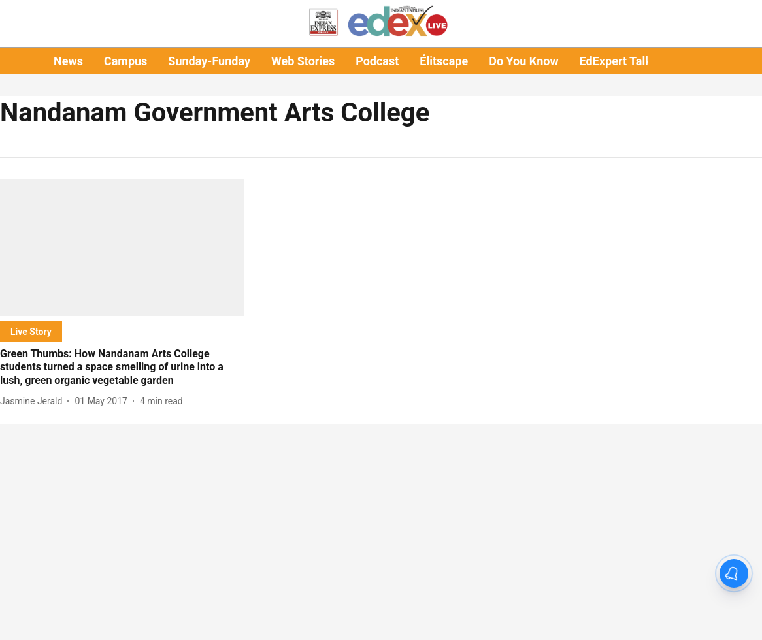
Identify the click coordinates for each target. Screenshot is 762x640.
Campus (125, 61)
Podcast (377, 61)
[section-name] (31, 331)
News (68, 61)
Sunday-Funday (209, 61)
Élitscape (444, 61)
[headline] (122, 367)
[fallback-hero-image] (122, 247)
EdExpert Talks (618, 61)
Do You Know (523, 61)
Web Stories (303, 61)
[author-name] (33, 401)
